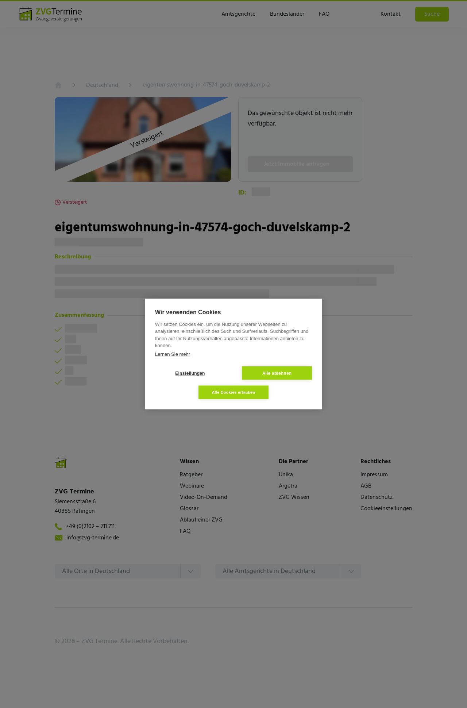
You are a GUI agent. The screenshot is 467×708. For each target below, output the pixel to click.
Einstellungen (190, 373)
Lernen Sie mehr (172, 354)
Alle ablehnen (277, 373)
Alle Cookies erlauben (233, 392)
